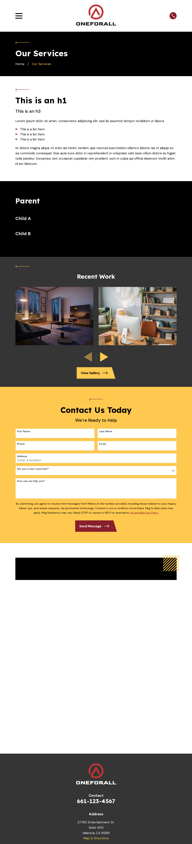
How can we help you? (31, 481)
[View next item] (104, 357)
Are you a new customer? (33, 468)
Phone (21, 444)
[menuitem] (96, 218)
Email (102, 444)
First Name (23, 431)
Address (22, 456)
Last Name (105, 431)
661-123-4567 (96, 800)
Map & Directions (96, 838)
